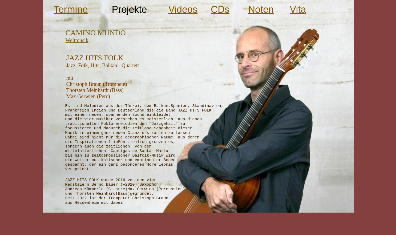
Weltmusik (77, 40)
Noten (261, 9)
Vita (298, 9)
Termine (71, 9)
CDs (220, 9)
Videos (182, 9)
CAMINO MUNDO (96, 33)
